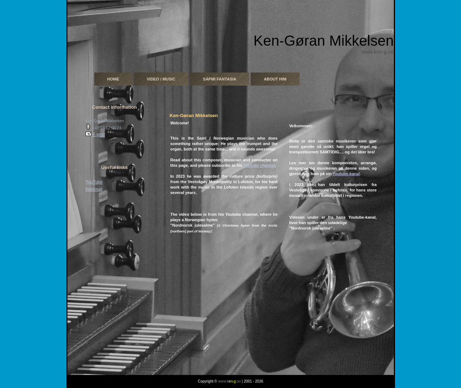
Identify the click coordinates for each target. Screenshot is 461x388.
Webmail (94, 189)
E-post (95, 134)
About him (275, 79)
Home (113, 79)
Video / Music (161, 79)
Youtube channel (259, 165)
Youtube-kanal (346, 174)
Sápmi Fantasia (219, 79)
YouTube (94, 182)
